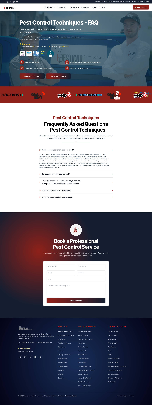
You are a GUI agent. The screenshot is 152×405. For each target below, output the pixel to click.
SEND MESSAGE (76, 300)
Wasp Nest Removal (84, 386)
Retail (109, 351)
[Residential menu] (54, 7)
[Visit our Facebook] (4, 1)
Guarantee (85, 7)
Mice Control (82, 362)
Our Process (62, 347)
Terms (131, 396)
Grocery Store (112, 335)
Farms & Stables (113, 362)
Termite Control (83, 347)
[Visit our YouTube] (17, 1)
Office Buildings (113, 331)
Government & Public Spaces (117, 366)
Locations (73, 7)
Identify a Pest (62, 358)
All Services (61, 339)
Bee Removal (82, 355)
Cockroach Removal (84, 366)
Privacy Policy (122, 396)
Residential (48, 7)
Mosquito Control (83, 358)
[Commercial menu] (67, 7)
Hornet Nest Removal (85, 378)
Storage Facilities (113, 374)
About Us (61, 370)
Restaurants (111, 382)
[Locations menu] (78, 7)
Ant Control (81, 343)
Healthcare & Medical (115, 370)
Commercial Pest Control (66, 335)
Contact (94, 7)
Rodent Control (83, 335)
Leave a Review (63, 366)
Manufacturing (112, 339)
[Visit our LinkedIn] (13, 1)
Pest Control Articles (64, 343)
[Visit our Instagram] (7, 1)
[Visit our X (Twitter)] (10, 1)
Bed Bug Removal (83, 382)
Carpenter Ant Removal (85, 339)
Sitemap (60, 374)
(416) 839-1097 (140, 7)
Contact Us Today (58, 76)
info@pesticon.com (25, 351)
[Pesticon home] (10, 7)
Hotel (109, 355)
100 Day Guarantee (64, 355)
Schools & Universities (115, 378)
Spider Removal (83, 374)
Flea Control (82, 351)
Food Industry (112, 343)
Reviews (102, 7)
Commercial (61, 7)
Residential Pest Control (65, 331)
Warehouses (112, 347)
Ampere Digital (70, 396)
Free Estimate (62, 362)
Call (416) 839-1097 (32, 76)
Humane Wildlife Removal (86, 370)
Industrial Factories (114, 358)
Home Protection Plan (85, 331)
